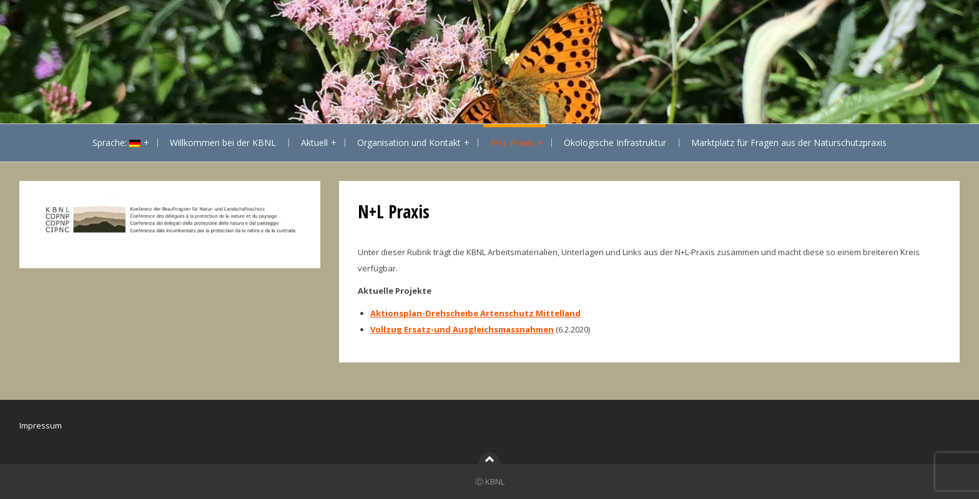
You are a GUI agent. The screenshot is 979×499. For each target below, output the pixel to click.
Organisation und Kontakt (409, 142)
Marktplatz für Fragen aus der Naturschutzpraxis (789, 142)
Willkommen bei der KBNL (223, 142)
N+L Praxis (512, 142)
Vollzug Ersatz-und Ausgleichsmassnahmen (462, 329)
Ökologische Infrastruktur (615, 142)
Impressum (40, 425)
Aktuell (314, 142)
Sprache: (116, 142)
